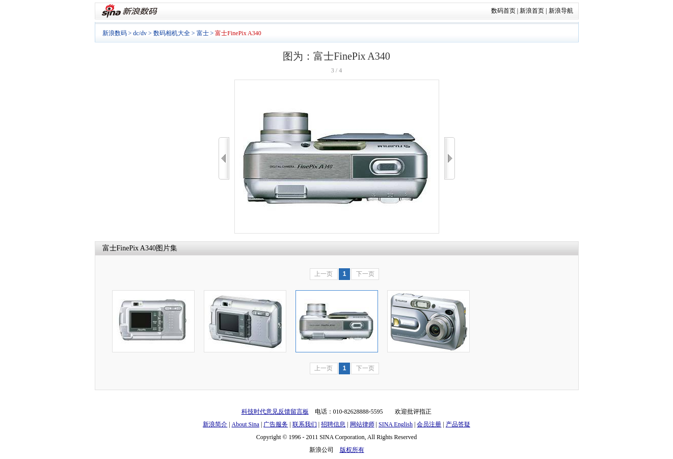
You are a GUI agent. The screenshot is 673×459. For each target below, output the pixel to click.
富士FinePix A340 (129, 248)
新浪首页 (532, 10)
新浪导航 (561, 10)
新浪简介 (215, 424)
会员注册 (429, 424)
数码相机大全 (171, 33)
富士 (203, 33)
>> (449, 158)
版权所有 (352, 449)
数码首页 (503, 10)
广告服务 (275, 424)
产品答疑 (458, 424)
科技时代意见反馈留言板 (275, 411)
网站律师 (362, 424)
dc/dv (140, 33)
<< (224, 158)
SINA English (396, 424)
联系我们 (304, 424)
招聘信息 (333, 424)
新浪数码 (114, 33)
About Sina (245, 424)
